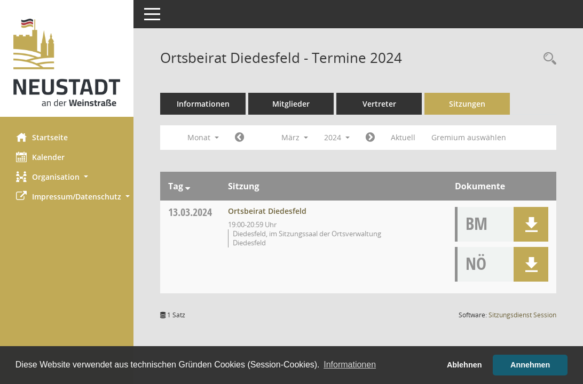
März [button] (294, 137)
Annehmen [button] (530, 365)
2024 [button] (337, 137)
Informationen (203, 104)
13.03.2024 (190, 212)
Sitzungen (467, 104)
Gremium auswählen (468, 137)
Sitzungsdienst (522, 314)
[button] (66, 177)
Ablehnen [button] (464, 365)
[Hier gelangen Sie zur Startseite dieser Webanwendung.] (66, 62)
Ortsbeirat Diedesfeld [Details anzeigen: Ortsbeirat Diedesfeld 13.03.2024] (267, 211)
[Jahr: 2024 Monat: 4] (370, 137)
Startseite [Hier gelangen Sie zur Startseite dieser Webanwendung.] (42, 137)
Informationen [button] (350, 364)
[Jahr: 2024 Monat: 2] (239, 137)
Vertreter (379, 104)
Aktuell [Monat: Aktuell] (403, 137)
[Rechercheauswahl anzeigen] (547, 59)
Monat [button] (203, 137)
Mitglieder (291, 104)
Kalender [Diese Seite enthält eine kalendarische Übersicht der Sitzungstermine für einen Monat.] (40, 156)
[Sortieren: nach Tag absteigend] (187, 186)
